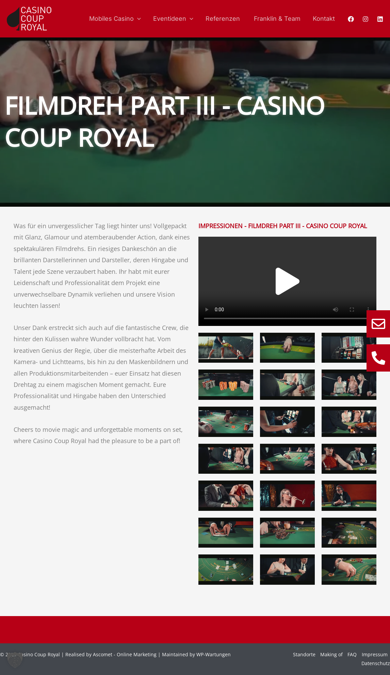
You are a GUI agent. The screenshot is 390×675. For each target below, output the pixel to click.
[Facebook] (351, 19)
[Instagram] (365, 19)
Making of (331, 654)
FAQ (352, 654)
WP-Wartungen (213, 654)
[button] (287, 281)
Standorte (304, 654)
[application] (137, 18)
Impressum (375, 654)
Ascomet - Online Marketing (125, 654)
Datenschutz (375, 663)
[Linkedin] (380, 19)
